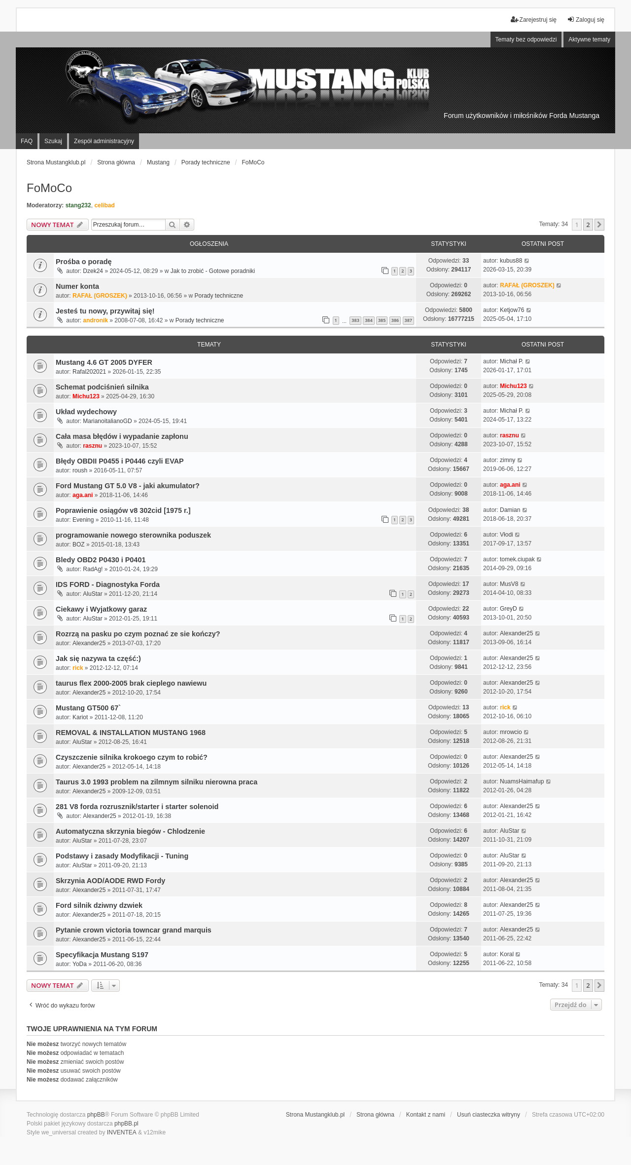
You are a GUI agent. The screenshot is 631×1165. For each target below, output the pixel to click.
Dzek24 (93, 271)
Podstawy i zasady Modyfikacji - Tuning (122, 856)
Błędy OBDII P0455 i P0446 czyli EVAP (120, 461)
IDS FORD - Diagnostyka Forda (108, 584)
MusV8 (509, 584)
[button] (599, 225)
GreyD (508, 608)
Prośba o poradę (84, 262)
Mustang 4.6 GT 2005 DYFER (104, 362)
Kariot (80, 717)
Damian (510, 509)
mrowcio (511, 732)
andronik (95, 320)
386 (395, 320)
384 (368, 320)
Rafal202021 (89, 371)
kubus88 (511, 260)
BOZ (78, 544)
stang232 (78, 205)
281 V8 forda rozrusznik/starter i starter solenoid (137, 807)
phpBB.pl (126, 1123)
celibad (104, 205)
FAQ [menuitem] (27, 141)
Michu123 (86, 396)
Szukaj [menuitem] (53, 141)
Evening (83, 519)
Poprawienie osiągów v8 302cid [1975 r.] (123, 510)
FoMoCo (49, 187)
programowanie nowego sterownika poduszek (133, 535)
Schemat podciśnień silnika (102, 387)
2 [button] (588, 224)
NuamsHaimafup (522, 781)
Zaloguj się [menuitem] (585, 19)
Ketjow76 (512, 310)
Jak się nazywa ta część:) (98, 658)
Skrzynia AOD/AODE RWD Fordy (110, 881)
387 (408, 320)
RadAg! (93, 569)
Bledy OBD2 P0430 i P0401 (100, 560)
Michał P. (512, 361)
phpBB (96, 1114)
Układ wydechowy (86, 412)
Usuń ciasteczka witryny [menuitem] (488, 1114)
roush (79, 470)
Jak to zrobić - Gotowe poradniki (213, 271)
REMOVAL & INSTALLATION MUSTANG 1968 (131, 733)
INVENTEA (122, 1132)
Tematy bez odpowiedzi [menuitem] (526, 39)
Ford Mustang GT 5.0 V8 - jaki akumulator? (128, 486)
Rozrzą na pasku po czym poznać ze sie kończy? (138, 634)
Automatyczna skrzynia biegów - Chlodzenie (130, 831)
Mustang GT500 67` (88, 708)
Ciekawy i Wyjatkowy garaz (101, 609)
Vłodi (506, 534)
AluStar (92, 593)
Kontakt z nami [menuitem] (425, 1114)
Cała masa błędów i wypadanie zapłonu (122, 436)
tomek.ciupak (517, 559)
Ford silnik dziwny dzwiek (99, 905)
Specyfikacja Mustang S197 (102, 955)
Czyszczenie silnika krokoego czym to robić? (132, 757)
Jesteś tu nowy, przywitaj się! (105, 311)
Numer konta (77, 286)
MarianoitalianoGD (107, 421)
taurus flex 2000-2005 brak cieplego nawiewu (131, 683)
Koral (507, 954)
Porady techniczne (218, 295)
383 (355, 320)
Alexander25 (88, 643)
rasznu (92, 445)
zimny (507, 460)
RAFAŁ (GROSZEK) (99, 295)
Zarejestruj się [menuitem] (534, 19)
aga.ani (82, 495)
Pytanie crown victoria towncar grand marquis (133, 930)
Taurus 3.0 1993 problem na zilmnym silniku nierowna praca (156, 782)
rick (77, 667)
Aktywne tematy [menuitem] (589, 39)
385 (382, 320)
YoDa (79, 964)
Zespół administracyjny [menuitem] (104, 141)
